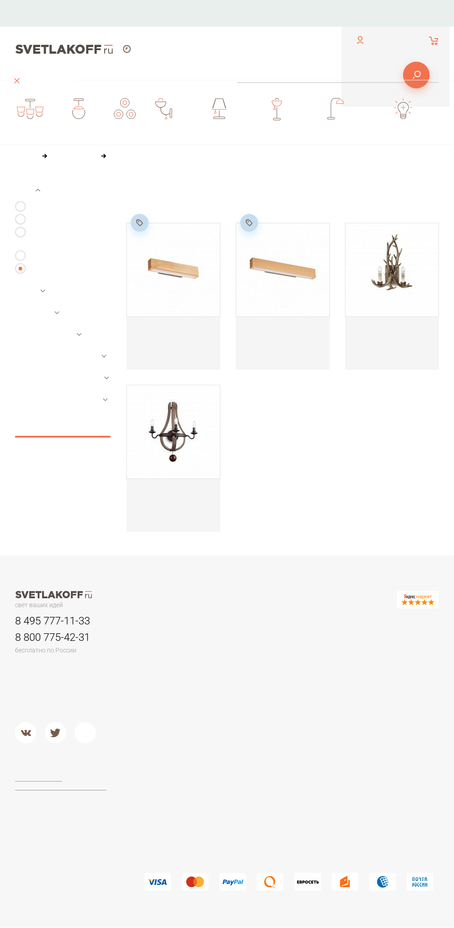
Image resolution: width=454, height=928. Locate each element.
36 (178, 205)
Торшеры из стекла (173, 847)
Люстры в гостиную (173, 663)
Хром (226, 730)
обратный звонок (38, 19)
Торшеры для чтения (176, 780)
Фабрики (231, 761)
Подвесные (162, 719)
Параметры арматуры (61, 399)
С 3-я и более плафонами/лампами (68, 238)
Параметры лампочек (61, 356)
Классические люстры (177, 652)
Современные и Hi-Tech (401, 688)
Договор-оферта (40, 779)
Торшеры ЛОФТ (168, 791)
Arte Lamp (232, 802)
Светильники (238, 621)
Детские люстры (168, 674)
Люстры (156, 621)
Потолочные (163, 707)
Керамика (306, 640)
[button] (104, 917)
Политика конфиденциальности (61, 787)
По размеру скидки (309, 189)
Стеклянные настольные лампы (402, 674)
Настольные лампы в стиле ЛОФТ (397, 703)
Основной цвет (49, 335)
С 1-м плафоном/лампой (63, 206)
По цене (187, 189)
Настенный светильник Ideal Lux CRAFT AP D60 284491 (277, 335)
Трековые (233, 640)
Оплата (279, 13)
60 (198, 205)
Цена (30, 291)
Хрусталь (305, 707)
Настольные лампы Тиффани (394, 655)
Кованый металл (316, 696)
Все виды (42, 268)
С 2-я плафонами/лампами (67, 219)
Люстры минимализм (175, 640)
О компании (229, 13)
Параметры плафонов (62, 378)
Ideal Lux (230, 791)
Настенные (44, 256)
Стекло (302, 685)
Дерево (304, 674)
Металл (229, 719)
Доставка (323, 13)
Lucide (227, 813)
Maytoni (229, 780)
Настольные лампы (384, 626)
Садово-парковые (245, 674)
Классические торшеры (180, 813)
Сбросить (63, 427)
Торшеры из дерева (175, 802)
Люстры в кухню (168, 685)
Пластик (304, 663)
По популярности (240, 189)
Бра (296, 621)
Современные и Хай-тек (181, 825)
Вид (27, 190)
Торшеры (158, 761)
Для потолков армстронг (254, 652)
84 (216, 205)
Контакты (178, 13)
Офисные (380, 640)
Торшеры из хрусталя (176, 836)
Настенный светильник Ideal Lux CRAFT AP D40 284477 (168, 335)
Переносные (237, 663)
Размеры (37, 313)
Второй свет (162, 696)
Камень (303, 652)
